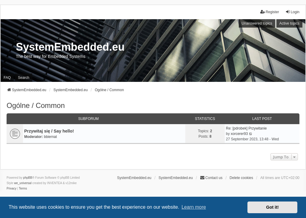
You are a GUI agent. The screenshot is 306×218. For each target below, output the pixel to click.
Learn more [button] (193, 207)
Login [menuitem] (292, 12)
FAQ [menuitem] (7, 78)
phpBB (27, 177)
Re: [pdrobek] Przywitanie (246, 128)
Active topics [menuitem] (289, 23)
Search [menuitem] (23, 78)
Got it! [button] (272, 207)
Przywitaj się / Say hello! (49, 131)
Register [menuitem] (269, 12)
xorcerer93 (239, 134)
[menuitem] (11, 188)
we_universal (22, 183)
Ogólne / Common (36, 105)
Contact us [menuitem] (211, 177)
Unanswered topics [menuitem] (257, 23)
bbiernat (50, 137)
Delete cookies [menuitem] (241, 178)
